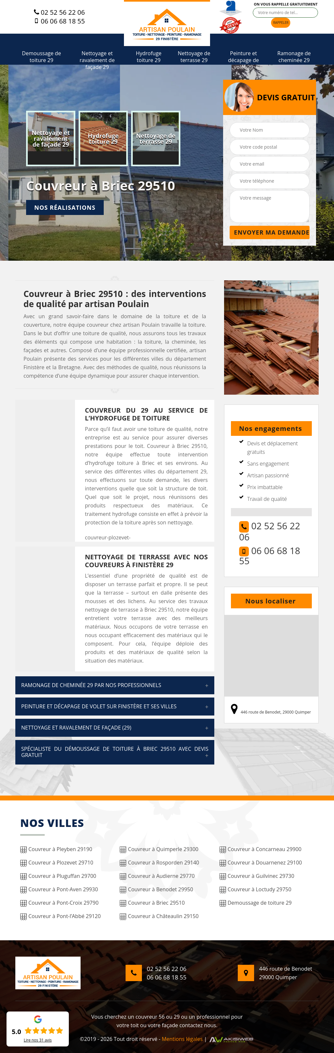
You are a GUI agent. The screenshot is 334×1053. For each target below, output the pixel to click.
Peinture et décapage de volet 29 (243, 60)
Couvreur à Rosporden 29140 (159, 862)
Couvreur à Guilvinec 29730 (257, 876)
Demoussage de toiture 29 (41, 57)
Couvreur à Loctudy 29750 (255, 889)
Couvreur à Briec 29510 (152, 903)
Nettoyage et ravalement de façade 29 (97, 60)
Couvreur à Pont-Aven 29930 (59, 889)
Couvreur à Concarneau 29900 (261, 849)
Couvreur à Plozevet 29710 (56, 862)
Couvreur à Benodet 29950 (156, 889)
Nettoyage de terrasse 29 (194, 57)
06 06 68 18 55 (59, 21)
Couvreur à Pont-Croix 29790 (59, 903)
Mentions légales (182, 1039)
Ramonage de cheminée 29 (294, 57)
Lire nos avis (38, 1040)
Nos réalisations (65, 207)
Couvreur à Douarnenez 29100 (261, 862)
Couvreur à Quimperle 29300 (159, 849)
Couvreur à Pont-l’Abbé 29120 (60, 916)
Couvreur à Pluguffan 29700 (58, 876)
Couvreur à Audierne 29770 (157, 876)
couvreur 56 (149, 1016)
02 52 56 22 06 (59, 12)
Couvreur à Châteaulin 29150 (159, 916)
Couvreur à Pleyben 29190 (56, 849)
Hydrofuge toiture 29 (148, 57)
